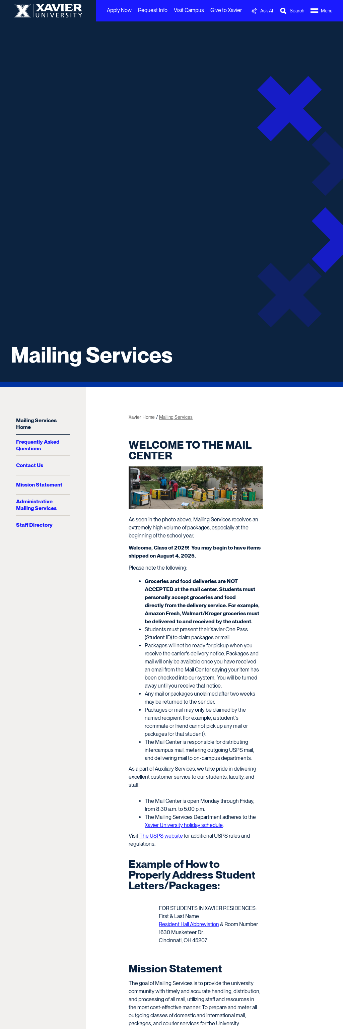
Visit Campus (189, 10)
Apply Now (119, 10)
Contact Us (29, 465)
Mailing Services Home (36, 423)
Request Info (152, 10)
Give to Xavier (226, 10)
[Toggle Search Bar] (291, 10)
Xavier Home (142, 417)
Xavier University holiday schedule (184, 825)
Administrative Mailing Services (36, 504)
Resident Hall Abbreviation (189, 924)
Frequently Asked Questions (38, 445)
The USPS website (161, 836)
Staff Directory (34, 525)
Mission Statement (39, 484)
